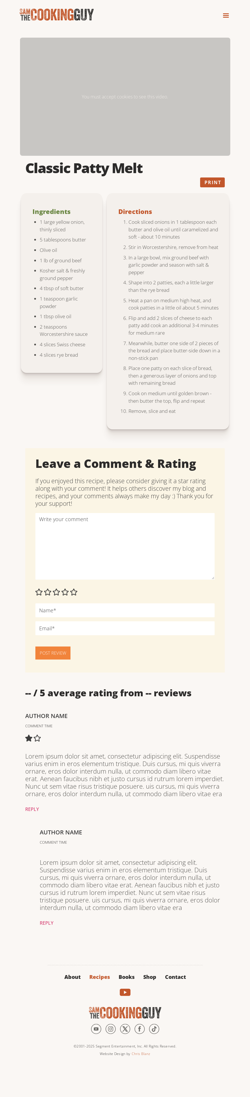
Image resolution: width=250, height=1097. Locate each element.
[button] (223, 14)
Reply (32, 809)
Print (212, 182)
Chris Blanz (141, 1053)
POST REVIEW (53, 653)
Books (127, 976)
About (72, 976)
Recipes (99, 976)
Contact (175, 976)
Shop (149, 976)
